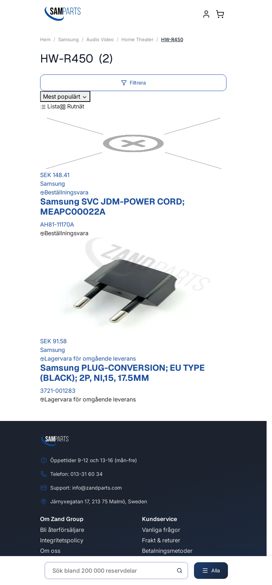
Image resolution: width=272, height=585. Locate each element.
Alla (211, 570)
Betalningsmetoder (167, 550)
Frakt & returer (161, 540)
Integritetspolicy (61, 540)
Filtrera (133, 82)
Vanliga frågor (161, 529)
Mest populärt (65, 96)
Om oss (50, 550)
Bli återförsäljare (62, 529)
